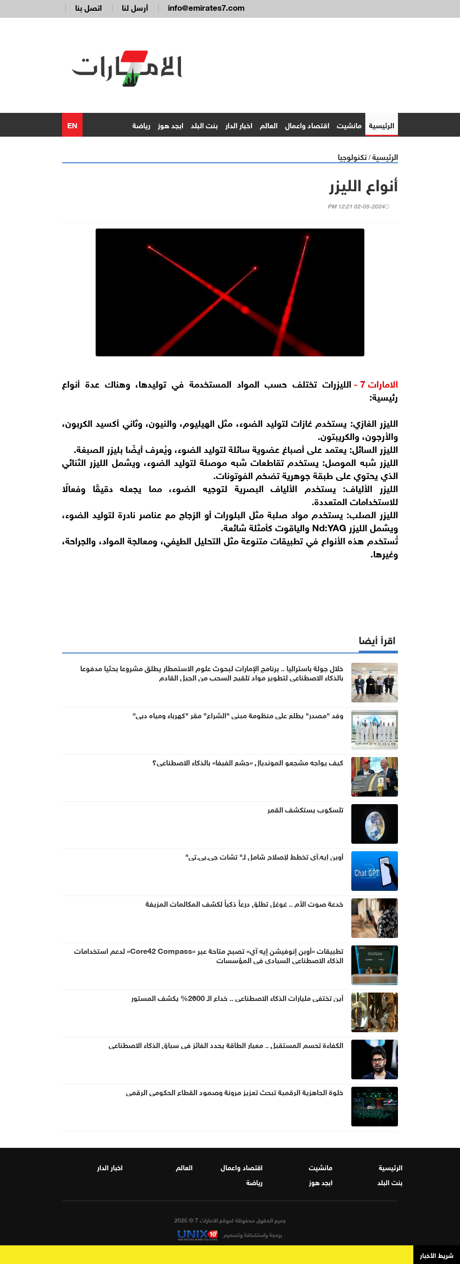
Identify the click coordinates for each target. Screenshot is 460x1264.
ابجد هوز (170, 124)
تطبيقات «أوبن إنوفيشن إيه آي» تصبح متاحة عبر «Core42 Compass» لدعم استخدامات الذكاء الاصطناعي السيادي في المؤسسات (208, 954)
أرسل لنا (135, 6)
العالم (269, 124)
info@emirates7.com (206, 6)
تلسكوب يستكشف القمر (305, 808)
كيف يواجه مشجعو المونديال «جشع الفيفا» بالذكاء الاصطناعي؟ (247, 761)
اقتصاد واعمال (307, 124)
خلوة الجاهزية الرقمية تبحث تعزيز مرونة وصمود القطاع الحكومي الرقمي (234, 1091)
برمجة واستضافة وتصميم (230, 1234)
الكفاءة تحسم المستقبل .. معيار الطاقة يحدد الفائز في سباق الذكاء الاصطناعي (226, 1044)
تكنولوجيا (352, 156)
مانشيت (349, 124)
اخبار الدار (238, 124)
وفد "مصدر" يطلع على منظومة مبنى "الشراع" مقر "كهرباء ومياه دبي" (237, 714)
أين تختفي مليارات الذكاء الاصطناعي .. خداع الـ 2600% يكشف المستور (237, 997)
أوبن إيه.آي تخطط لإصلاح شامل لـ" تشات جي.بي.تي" (264, 856)
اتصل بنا (88, 6)
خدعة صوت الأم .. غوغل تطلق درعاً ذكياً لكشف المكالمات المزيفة (244, 903)
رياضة (141, 124)
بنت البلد (204, 124)
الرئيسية (381, 124)
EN (72, 124)
